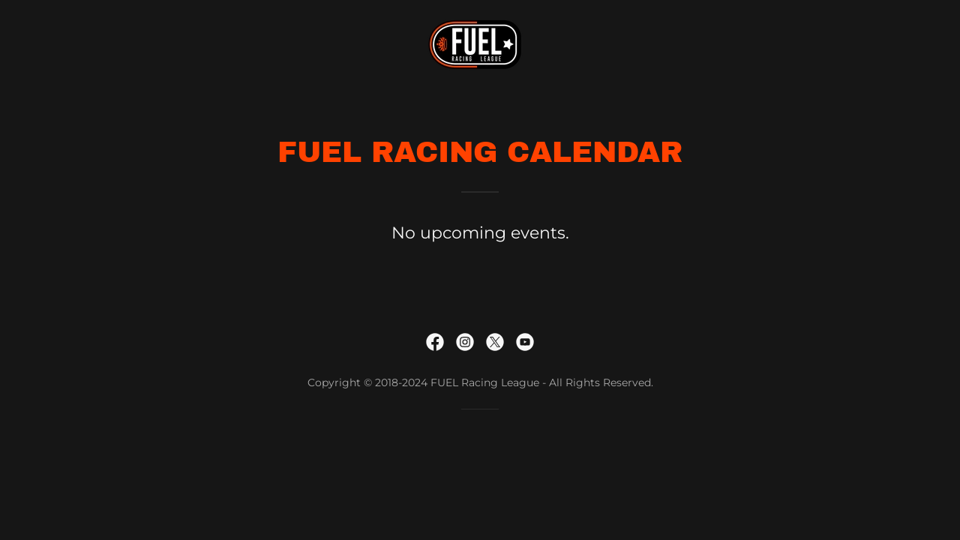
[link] (480, 44)
